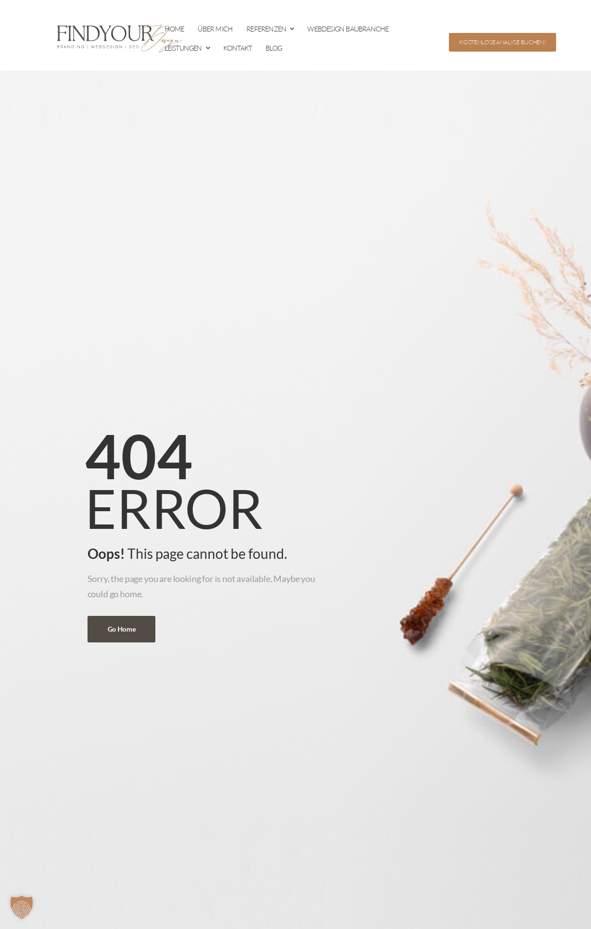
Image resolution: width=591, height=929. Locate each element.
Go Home (122, 629)
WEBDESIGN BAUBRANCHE (347, 29)
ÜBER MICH (215, 29)
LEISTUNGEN (183, 48)
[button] (21, 907)
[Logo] (115, 38)
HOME (174, 29)
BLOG (274, 48)
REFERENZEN (266, 29)
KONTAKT (237, 48)
